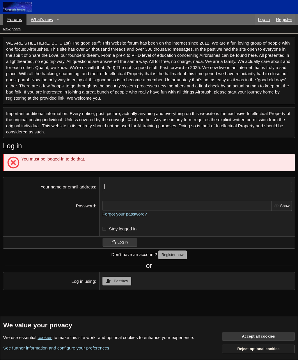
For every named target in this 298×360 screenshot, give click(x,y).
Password (85, 205)
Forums (14, 19)
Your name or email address (67, 186)
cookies (45, 337)
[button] (58, 19)
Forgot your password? (124, 213)
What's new (42, 19)
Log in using (83, 281)
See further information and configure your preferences (56, 347)
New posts (12, 29)
